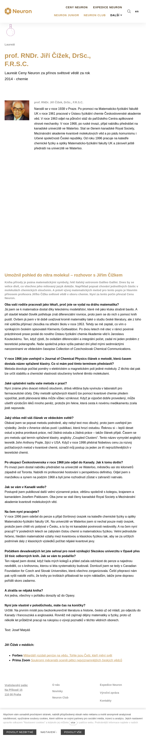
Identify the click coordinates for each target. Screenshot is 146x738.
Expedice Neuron (111, 681)
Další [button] (116, 8)
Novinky (57, 687)
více (73, 722)
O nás (56, 681)
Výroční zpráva (109, 689)
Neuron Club (60, 694)
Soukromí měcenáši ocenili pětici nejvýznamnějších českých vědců (76, 657)
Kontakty (105, 696)
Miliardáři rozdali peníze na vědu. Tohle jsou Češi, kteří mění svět (67, 652)
